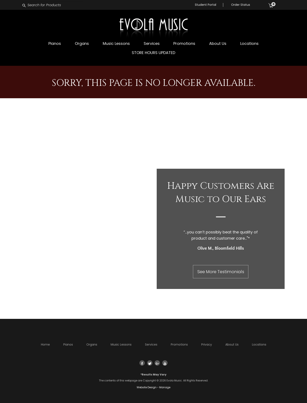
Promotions (184, 43)
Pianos (54, 43)
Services (152, 43)
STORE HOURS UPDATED (153, 52)
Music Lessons (116, 43)
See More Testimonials (220, 272)
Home (45, 344)
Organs (82, 43)
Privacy (206, 344)
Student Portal (205, 5)
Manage (164, 387)
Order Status (240, 5)
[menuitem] (55, 43)
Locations (249, 43)
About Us (217, 43)
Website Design (146, 387)
